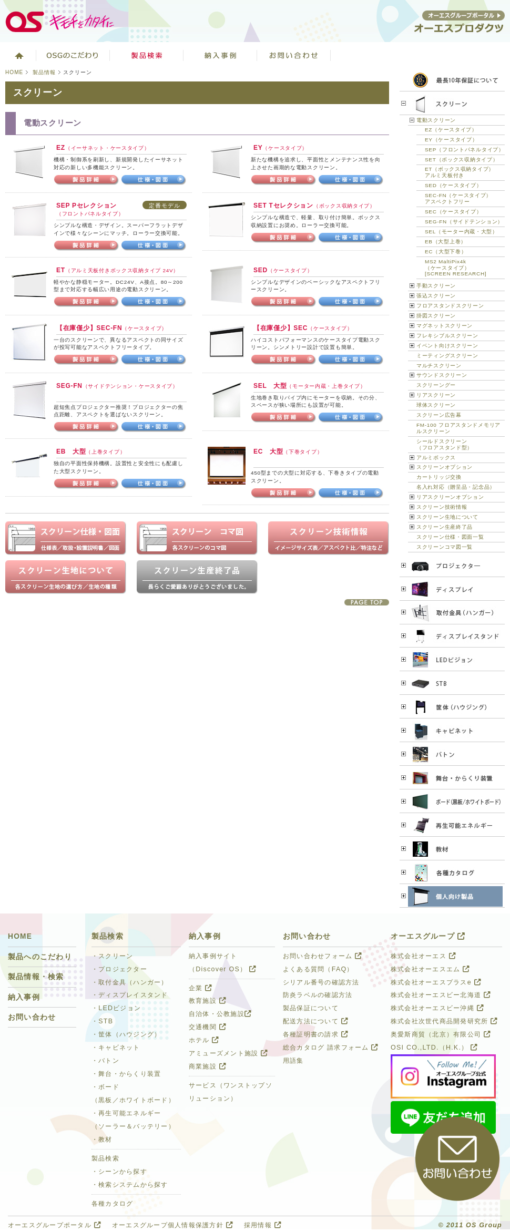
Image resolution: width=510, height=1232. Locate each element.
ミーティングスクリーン (447, 355)
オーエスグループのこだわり (73, 55)
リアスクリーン (436, 395)
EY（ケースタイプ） (451, 139)
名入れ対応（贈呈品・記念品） (455, 487)
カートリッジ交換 (439, 477)
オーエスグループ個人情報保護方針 (172, 1225)
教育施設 (207, 1000)
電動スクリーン (436, 120)
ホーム (18, 55)
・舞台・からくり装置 (126, 1073)
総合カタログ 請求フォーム (331, 1047)
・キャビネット (115, 1047)
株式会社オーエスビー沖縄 (437, 1008)
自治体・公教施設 (220, 1014)
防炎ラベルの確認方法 (317, 995)
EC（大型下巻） (446, 251)
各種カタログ (112, 1203)
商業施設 (207, 1066)
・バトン (105, 1060)
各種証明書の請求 (315, 1034)
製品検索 (146, 55)
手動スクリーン (436, 286)
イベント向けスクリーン (447, 345)
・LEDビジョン (116, 1008)
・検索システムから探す (129, 1184)
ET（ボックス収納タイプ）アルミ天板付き (459, 172)
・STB (102, 1021)
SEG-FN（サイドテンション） (464, 221)
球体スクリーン (436, 405)
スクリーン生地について (447, 517)
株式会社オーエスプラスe (436, 982)
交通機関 (207, 1027)
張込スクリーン (436, 296)
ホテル (204, 1040)
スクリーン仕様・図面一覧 (450, 537)
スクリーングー (436, 385)
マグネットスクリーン (444, 325)
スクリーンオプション (444, 467)
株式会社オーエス (423, 956)
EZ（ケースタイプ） (451, 129)
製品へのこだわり (40, 957)
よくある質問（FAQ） (318, 969)
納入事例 (24, 997)
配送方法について (315, 1021)
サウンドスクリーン (441, 375)
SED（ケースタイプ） (453, 185)
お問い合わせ (294, 55)
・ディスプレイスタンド (129, 995)
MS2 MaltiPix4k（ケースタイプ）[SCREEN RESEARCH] (455, 268)
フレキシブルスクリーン (447, 335)
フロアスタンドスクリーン (450, 306)
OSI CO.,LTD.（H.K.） (434, 1047)
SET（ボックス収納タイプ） (461, 159)
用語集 (293, 1060)
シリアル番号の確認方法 (321, 982)
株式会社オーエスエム (430, 969)
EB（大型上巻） (445, 241)
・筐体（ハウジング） (126, 1034)
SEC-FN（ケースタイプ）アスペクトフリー (458, 198)
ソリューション (220, 55)
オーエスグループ (428, 936)
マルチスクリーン (439, 365)
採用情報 (262, 1225)
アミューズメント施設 (228, 1053)
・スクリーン (112, 956)
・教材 (102, 1139)
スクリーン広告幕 (439, 415)
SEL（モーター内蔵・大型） (461, 231)
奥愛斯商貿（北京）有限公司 (441, 1034)
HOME (14, 72)
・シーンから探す (119, 1171)
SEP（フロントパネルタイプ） (464, 149)
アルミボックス (436, 457)
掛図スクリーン (436, 316)
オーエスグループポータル (54, 1225)
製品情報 (44, 72)
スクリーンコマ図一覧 (444, 547)
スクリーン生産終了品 (444, 527)
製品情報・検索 (36, 977)
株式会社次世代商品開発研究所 (444, 1021)
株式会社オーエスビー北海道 (441, 995)
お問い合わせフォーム (322, 956)
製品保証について (311, 1008)
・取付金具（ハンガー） (129, 982)
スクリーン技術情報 (441, 507)
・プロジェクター (119, 969)
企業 (200, 988)
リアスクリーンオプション (450, 497)
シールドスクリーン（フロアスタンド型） (444, 444)
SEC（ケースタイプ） (453, 211)
